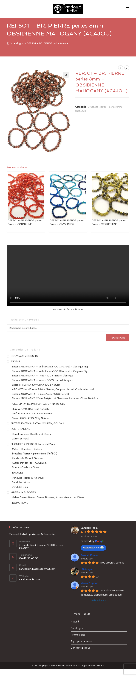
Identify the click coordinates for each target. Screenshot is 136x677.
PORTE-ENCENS (20, 429)
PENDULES (17, 472)
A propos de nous (82, 641)
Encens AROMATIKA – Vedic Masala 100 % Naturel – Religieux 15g (49, 371)
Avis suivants (98, 600)
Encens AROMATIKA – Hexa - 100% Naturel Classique (42, 375)
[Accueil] (8, 43)
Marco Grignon (89, 583)
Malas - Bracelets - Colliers (27, 449)
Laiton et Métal (20, 438)
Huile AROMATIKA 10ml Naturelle (31, 409)
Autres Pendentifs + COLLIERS (29, 463)
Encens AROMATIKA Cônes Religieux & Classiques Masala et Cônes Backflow (55, 398)
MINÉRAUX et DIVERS (23, 492)
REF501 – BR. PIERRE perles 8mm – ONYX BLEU (67, 222)
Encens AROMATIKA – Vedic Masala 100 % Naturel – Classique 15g (50, 366)
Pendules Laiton (21, 482)
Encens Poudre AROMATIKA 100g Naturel (36, 385)
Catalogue (77, 628)
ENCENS (15, 361)
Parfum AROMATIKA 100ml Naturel (32, 413)
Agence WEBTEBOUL (93, 665)
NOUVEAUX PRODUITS (24, 356)
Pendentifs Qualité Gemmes (27, 458)
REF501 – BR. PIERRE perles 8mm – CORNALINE (25, 222)
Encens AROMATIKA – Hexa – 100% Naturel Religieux (42, 380)
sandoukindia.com (29, 579)
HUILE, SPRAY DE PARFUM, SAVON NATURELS (38, 404)
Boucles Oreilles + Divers (25, 467)
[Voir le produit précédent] (120, 67)
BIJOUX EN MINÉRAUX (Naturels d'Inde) (33, 444)
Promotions (78, 634)
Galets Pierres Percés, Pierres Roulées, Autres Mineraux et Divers (48, 497)
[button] (66, 75)
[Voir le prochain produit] (126, 67)
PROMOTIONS (19, 503)
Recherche (118, 338)
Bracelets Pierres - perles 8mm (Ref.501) (34, 453)
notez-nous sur (93, 547)
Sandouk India (89, 527)
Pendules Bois (20, 487)
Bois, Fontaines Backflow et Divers (31, 434)
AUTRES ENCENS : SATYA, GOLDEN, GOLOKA (37, 423)
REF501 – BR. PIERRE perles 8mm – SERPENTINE (109, 222)
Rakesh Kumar (89, 555)
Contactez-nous (80, 647)
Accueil (75, 621)
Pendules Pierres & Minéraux (28, 478)
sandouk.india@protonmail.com (37, 568)
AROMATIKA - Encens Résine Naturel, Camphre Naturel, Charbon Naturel (53, 389)
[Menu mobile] (127, 8)
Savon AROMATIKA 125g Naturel (30, 418)
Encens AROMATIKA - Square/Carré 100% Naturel (40, 394)
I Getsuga (86, 569)
